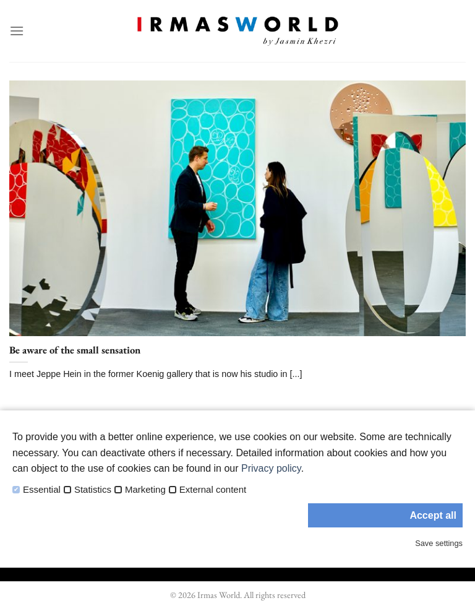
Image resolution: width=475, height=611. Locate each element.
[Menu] (16, 30)
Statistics (92, 489)
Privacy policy (271, 468)
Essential (42, 489)
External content (212, 489)
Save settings (439, 543)
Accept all (432, 515)
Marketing (145, 489)
